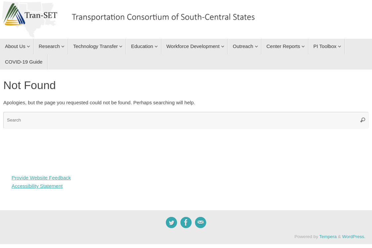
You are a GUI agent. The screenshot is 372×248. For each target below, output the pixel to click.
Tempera (328, 236)
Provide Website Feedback (41, 177)
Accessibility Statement (37, 186)
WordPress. (353, 236)
